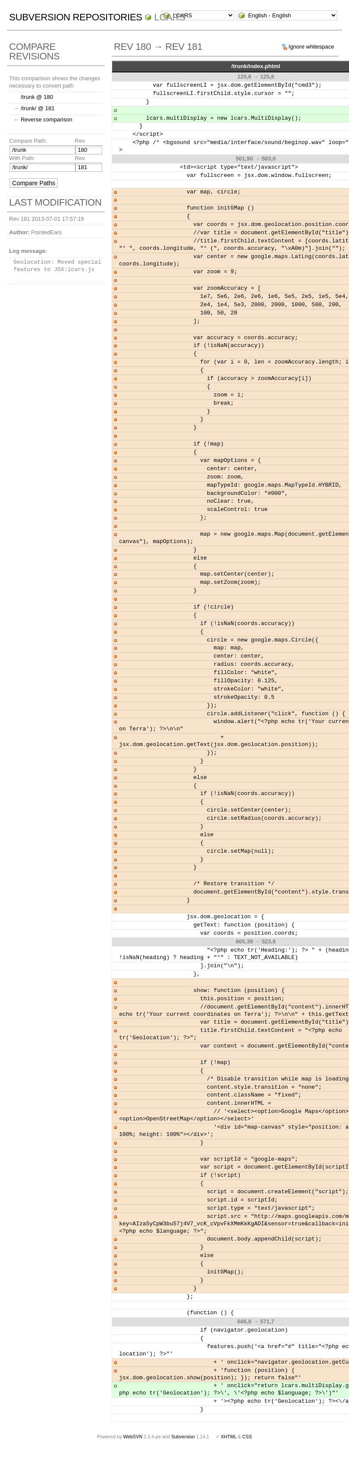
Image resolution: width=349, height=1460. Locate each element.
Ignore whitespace (311, 46)
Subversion (183, 1436)
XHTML (228, 1436)
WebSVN (132, 1436)
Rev (80, 140)
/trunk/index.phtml (255, 66)
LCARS (169, 17)
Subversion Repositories (75, 17)
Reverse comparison (46, 119)
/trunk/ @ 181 (38, 108)
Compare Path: (28, 140)
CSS (247, 1436)
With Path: (22, 158)
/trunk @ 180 (37, 97)
